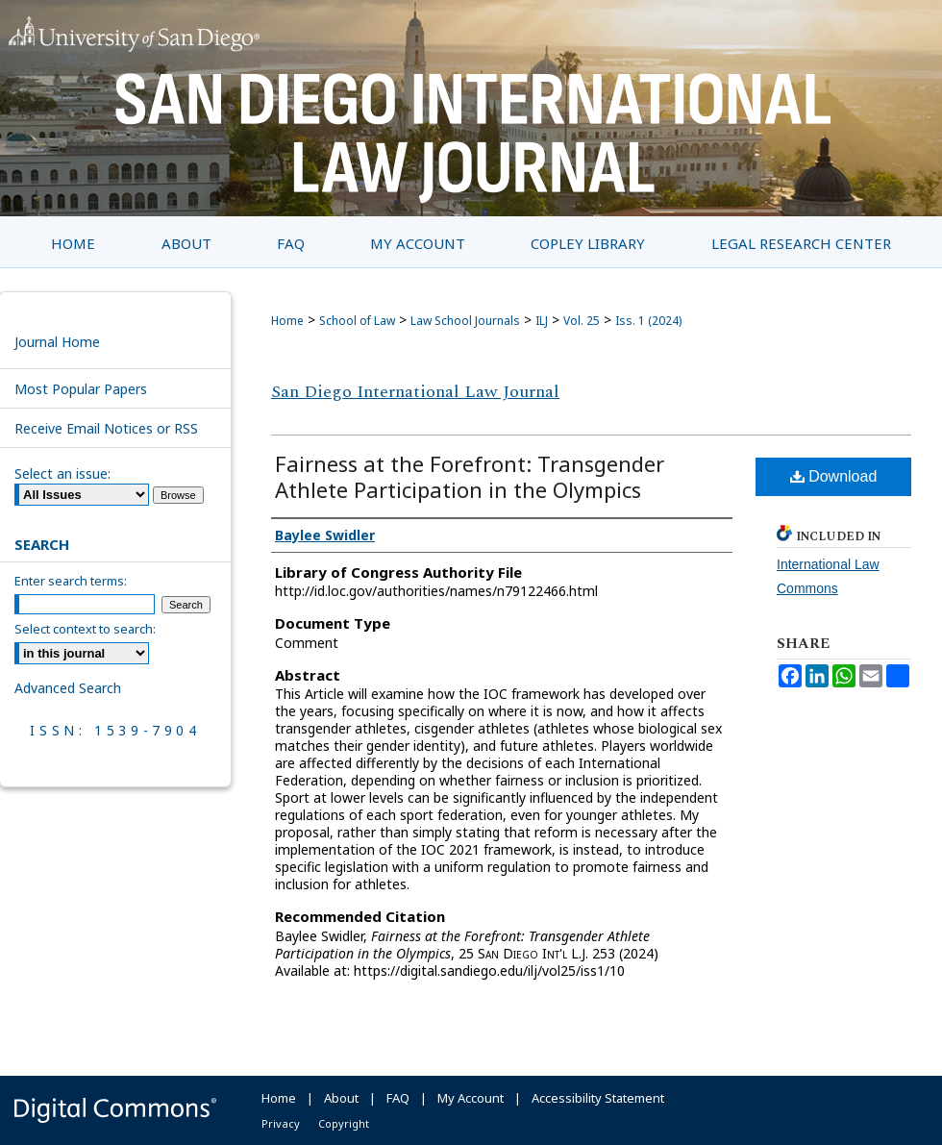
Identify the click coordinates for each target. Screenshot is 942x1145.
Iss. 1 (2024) (648, 320)
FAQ (397, 1098)
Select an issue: (62, 473)
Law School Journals (465, 320)
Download (834, 476)
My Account (470, 1098)
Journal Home (57, 342)
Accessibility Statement (598, 1098)
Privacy (280, 1123)
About (341, 1098)
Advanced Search (67, 688)
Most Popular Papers (80, 389)
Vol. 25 (581, 320)
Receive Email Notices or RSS (106, 428)
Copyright (343, 1123)
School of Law (357, 320)
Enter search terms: (70, 580)
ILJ (541, 320)
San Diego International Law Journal (415, 392)
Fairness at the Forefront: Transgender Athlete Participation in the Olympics (469, 476)
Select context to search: (85, 628)
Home (287, 320)
